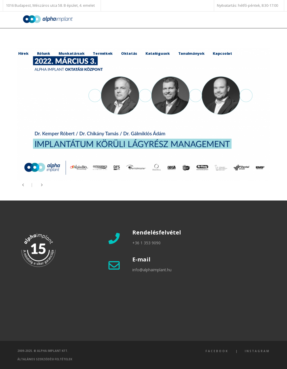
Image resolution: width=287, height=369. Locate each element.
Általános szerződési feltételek (44, 359)
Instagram (257, 351)
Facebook (216, 351)
